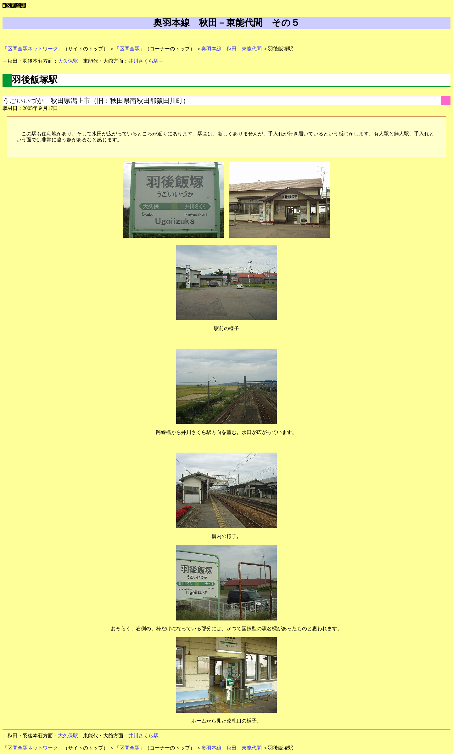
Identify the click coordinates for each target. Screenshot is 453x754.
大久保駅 (68, 61)
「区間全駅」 (130, 48)
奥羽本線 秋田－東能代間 (231, 48)
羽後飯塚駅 (35, 80)
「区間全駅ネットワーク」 (33, 48)
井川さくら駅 (143, 61)
